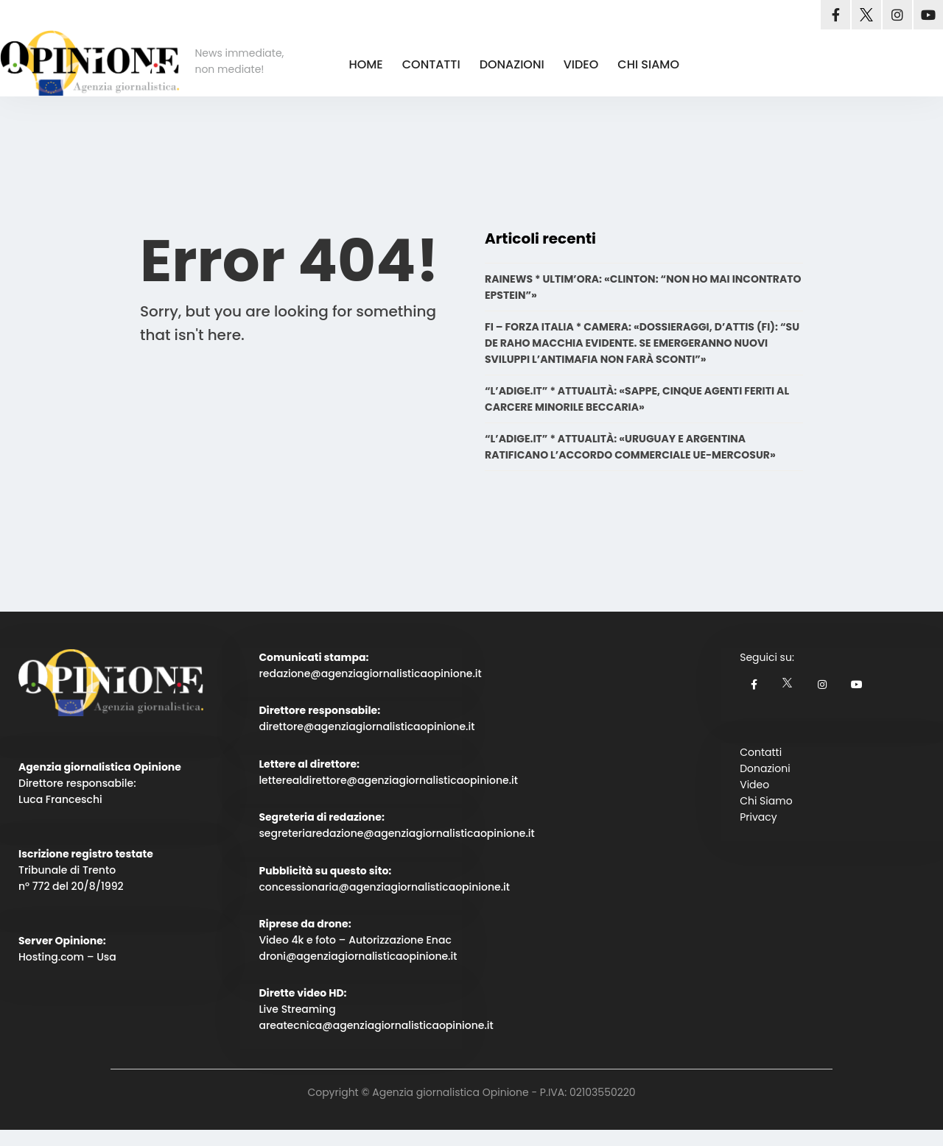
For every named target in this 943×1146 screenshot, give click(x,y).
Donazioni (765, 768)
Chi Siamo (766, 800)
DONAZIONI (512, 64)
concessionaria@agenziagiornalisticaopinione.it (384, 887)
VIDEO (581, 64)
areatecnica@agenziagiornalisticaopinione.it (376, 1025)
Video (754, 784)
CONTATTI (431, 64)
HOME (365, 64)
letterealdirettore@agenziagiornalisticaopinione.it (388, 780)
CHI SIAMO (648, 64)
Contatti (761, 752)
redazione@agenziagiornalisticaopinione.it (370, 673)
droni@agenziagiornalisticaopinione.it (358, 956)
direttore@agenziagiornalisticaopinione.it (366, 726)
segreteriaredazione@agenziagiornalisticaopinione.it (396, 833)
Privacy (758, 817)
